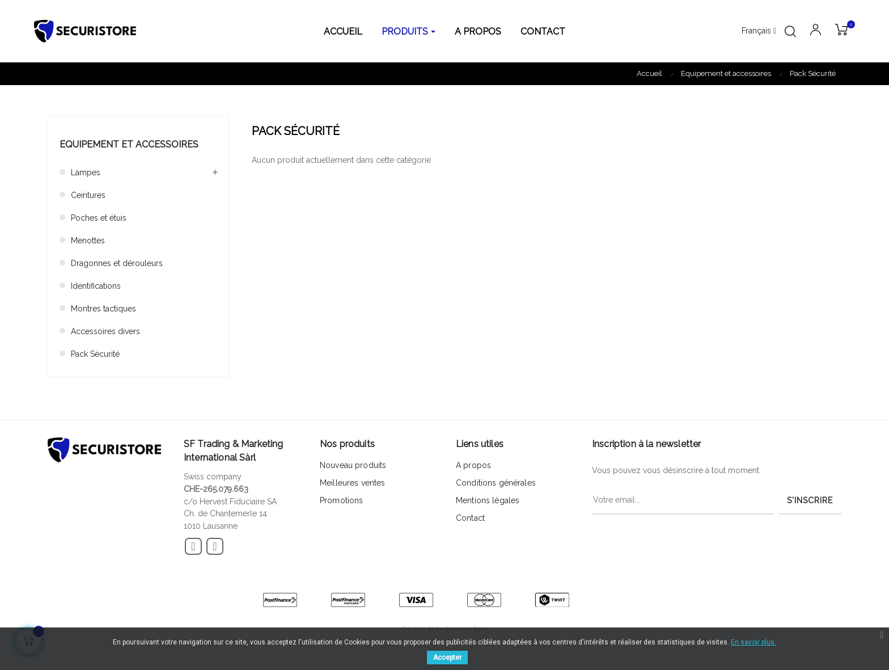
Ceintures (88, 195)
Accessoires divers (105, 331)
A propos (473, 465)
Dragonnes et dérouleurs (117, 263)
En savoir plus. (753, 642)
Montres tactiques (103, 308)
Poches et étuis (98, 217)
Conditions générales (496, 482)
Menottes (88, 240)
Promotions (341, 500)
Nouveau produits (353, 465)
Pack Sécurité (95, 354)
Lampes (85, 172)
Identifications (96, 285)
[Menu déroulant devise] (759, 31)
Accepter (447, 657)
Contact (470, 517)
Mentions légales (487, 500)
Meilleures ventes (352, 482)
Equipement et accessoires (129, 144)
